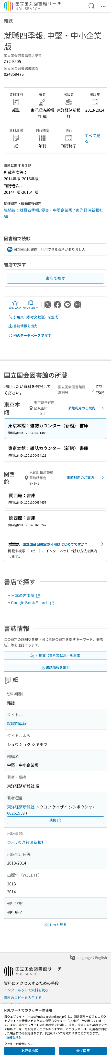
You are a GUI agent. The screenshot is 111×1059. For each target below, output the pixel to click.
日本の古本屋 (25, 595)
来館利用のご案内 (87, 408)
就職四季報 (17, 723)
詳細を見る (13, 1037)
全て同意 (83, 1050)
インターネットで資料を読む (26, 989)
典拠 (55, 820)
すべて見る (92, 138)
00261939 (16, 813)
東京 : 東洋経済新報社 (26, 842)
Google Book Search (33, 602)
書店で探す (55, 278)
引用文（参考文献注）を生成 (33, 317)
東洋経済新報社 (20, 807)
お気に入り (15, 304)
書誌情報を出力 (22, 325)
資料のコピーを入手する (23, 997)
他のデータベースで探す (29, 335)
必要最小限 (29, 1050)
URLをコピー (30, 304)
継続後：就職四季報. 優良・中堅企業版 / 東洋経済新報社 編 (53, 213)
